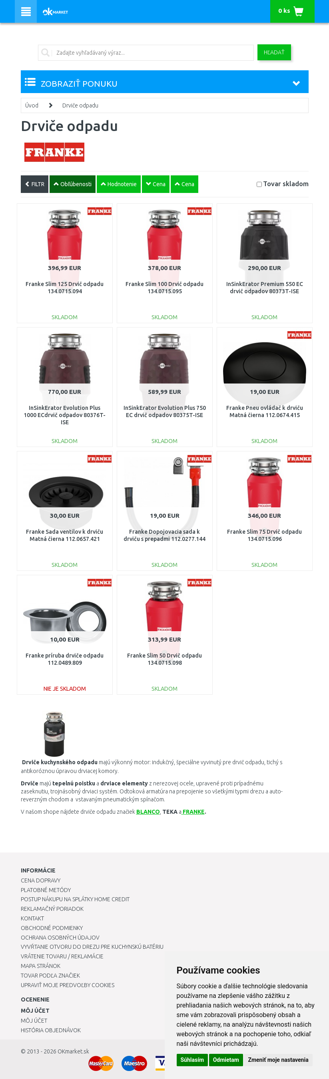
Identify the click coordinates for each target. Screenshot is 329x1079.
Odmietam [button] (226, 1060)
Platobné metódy (46, 890)
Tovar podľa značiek (50, 975)
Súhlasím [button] (192, 1060)
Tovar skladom (286, 183)
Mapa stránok (40, 966)
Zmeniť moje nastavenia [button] (278, 1060)
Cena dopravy (40, 880)
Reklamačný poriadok (52, 909)
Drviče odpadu (80, 105)
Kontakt (32, 918)
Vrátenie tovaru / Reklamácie (62, 956)
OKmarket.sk (73, 1051)
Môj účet (34, 1020)
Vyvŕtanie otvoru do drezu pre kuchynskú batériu (92, 947)
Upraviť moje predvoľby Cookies (67, 985)
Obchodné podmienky (52, 928)
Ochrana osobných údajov (60, 937)
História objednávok (51, 1030)
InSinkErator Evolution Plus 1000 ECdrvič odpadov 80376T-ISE (65, 415)
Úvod (31, 105)
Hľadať (274, 52)
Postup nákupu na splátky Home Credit (75, 899)
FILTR (34, 184)
